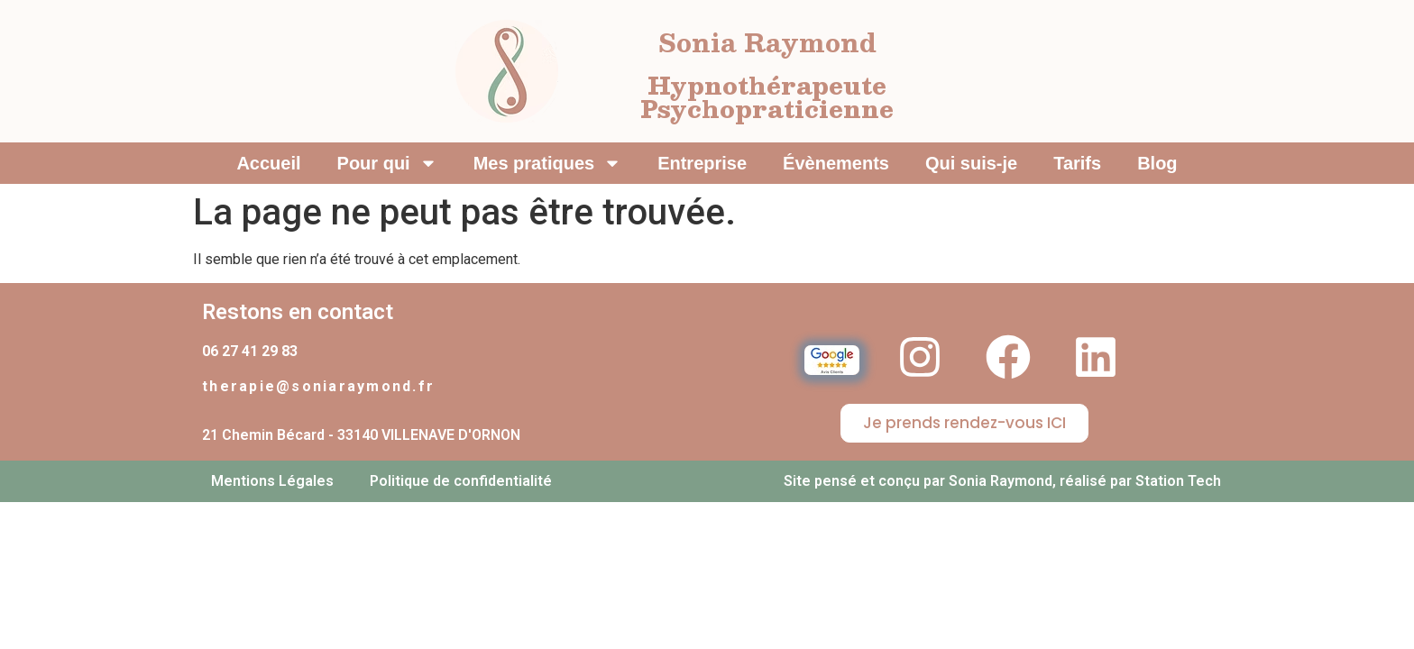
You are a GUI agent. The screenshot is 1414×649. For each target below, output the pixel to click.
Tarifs (1077, 163)
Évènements (836, 163)
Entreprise (702, 163)
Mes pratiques (547, 163)
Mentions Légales (272, 480)
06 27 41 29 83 (250, 351)
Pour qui (387, 163)
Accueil (268, 163)
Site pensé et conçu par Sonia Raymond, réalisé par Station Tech (1002, 480)
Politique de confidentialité (461, 480)
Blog (1157, 163)
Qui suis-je (971, 163)
